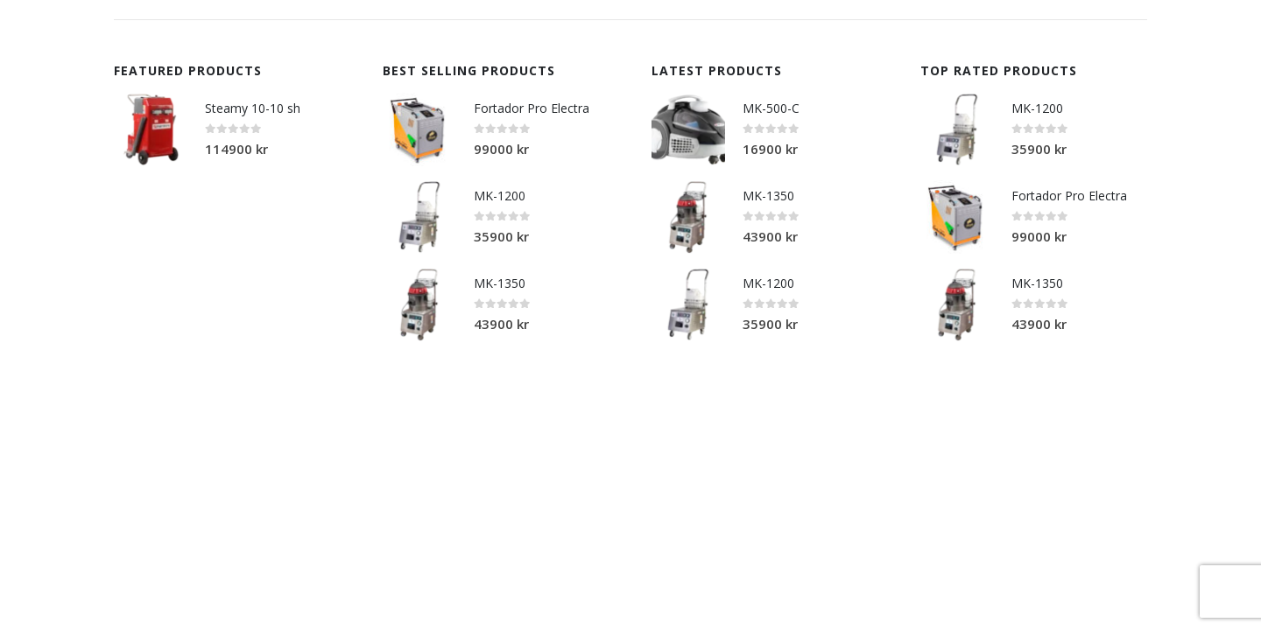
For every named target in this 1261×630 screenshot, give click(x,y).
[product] (150, 129)
